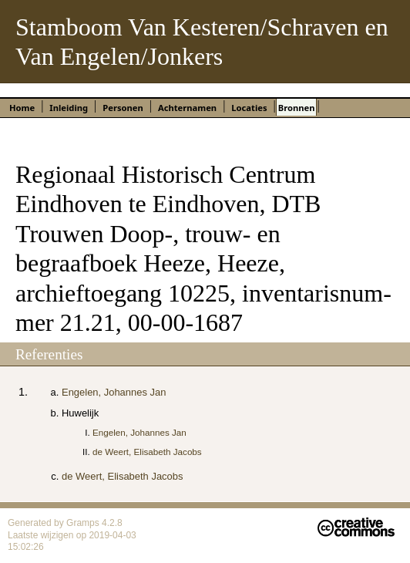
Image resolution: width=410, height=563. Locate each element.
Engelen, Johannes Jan (114, 392)
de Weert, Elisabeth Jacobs (147, 452)
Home (22, 107)
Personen (122, 107)
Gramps (84, 522)
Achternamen (187, 107)
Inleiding (68, 107)
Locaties (249, 107)
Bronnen (296, 107)
